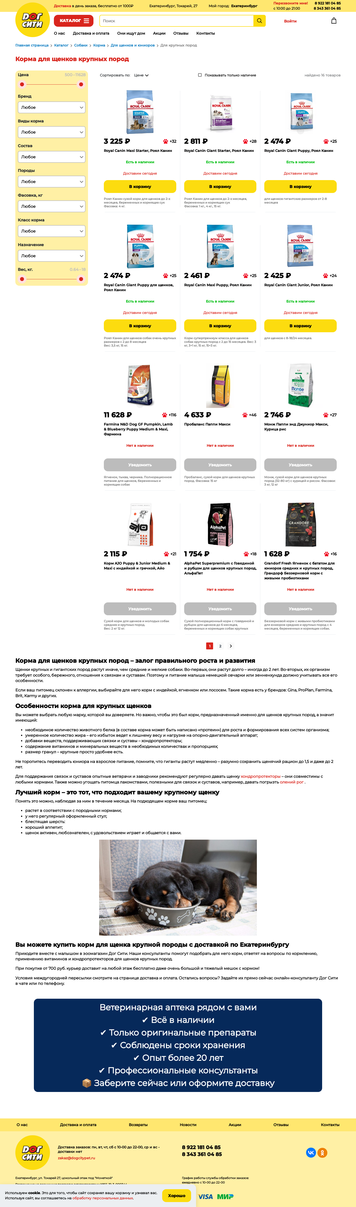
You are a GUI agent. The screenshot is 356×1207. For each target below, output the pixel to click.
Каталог (70, 20)
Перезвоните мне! (290, 3)
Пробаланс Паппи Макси (207, 424)
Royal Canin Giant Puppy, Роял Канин (298, 150)
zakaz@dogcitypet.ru (76, 1158)
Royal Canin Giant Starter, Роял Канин (219, 150)
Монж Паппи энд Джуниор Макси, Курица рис (296, 426)
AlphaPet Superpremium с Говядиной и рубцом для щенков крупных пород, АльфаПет (220, 568)
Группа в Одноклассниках (322, 1153)
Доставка (63, 6)
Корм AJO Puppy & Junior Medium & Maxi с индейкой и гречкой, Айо (137, 565)
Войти (290, 21)
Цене (139, 75)
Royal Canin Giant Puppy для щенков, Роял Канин (138, 287)
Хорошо (176, 1195)
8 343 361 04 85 (327, 8)
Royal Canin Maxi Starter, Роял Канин (138, 150)
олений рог (292, 782)
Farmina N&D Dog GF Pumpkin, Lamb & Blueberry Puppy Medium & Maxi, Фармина (138, 429)
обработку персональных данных (102, 1198)
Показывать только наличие (230, 75)
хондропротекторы (261, 776)
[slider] (22, 84)
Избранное (312, 22)
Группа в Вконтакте (311, 1153)
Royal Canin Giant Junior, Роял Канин (298, 285)
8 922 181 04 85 (328, 3)
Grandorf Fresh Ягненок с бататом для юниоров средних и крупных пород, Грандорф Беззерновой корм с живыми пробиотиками (299, 570)
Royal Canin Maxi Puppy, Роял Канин (218, 285)
